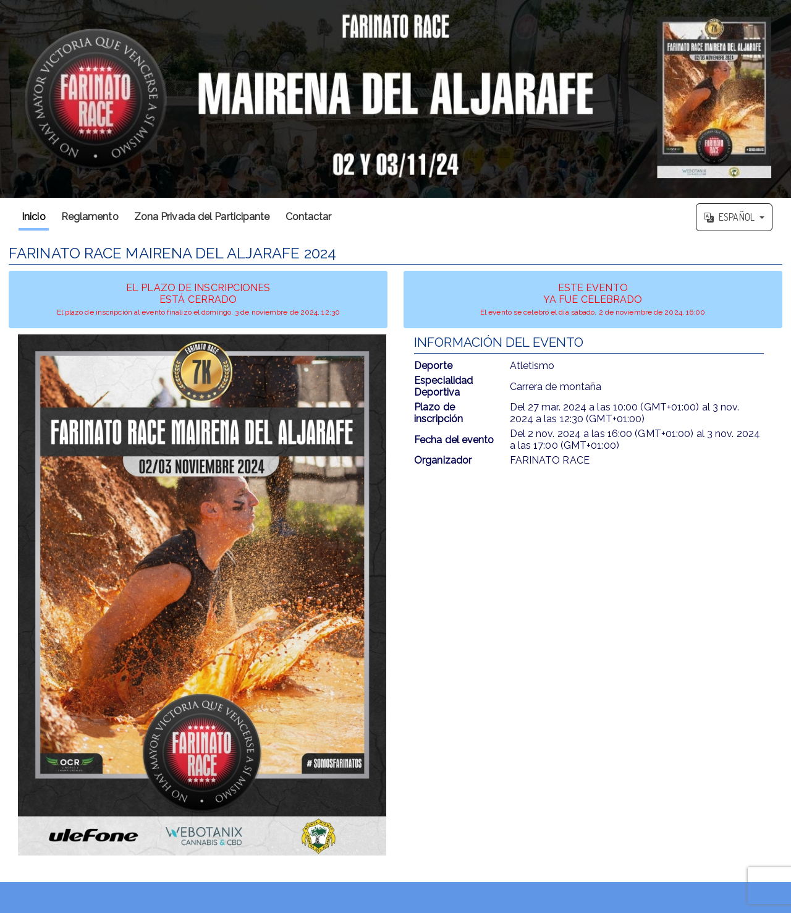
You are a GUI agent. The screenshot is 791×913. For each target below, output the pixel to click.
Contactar (309, 217)
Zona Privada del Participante (202, 217)
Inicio (34, 217)
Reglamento (90, 217)
